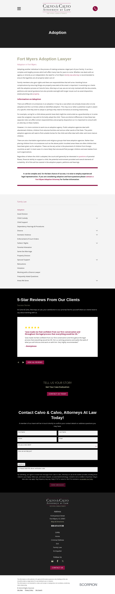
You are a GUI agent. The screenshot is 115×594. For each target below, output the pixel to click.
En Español (57, 551)
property (36, 94)
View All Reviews (34, 362)
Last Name (62, 432)
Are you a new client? (24, 445)
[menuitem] (57, 210)
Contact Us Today (57, 394)
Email (60, 438)
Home (57, 536)
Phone (20, 438)
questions (82, 156)
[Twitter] (63, 561)
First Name (21, 432)
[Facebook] (57, 561)
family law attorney (72, 75)
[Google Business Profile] (52, 561)
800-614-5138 (57, 525)
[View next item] (23, 362)
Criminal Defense (57, 540)
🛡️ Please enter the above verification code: (31, 468)
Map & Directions (57, 522)
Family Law (57, 547)
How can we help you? (25, 451)
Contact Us (57, 568)
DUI (57, 544)
